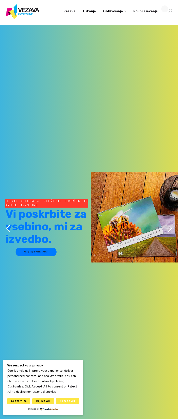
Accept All (67, 401)
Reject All (43, 401)
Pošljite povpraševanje (36, 251)
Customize (18, 401)
